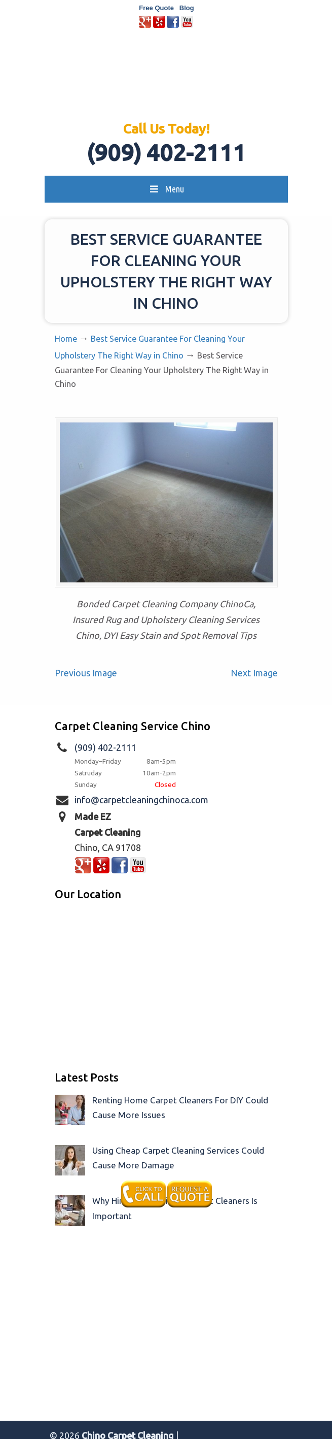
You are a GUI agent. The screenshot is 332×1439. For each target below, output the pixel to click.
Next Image (254, 673)
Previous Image (86, 673)
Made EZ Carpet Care (166, 79)
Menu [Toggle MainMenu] (166, 189)
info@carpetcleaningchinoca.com (141, 800)
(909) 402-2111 (166, 153)
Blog (186, 8)
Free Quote (156, 8)
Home (66, 338)
